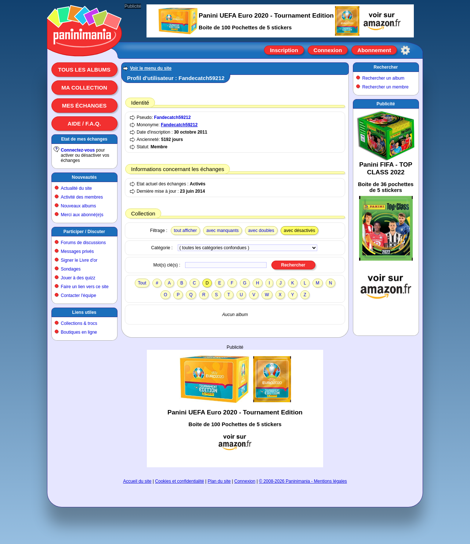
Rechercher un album (383, 78)
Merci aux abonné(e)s (82, 214)
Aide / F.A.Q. (84, 123)
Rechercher (385, 67)
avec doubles (261, 230)
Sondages (71, 269)
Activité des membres (82, 197)
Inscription (284, 50)
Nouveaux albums (78, 205)
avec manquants (222, 230)
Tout (142, 283)
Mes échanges (84, 105)
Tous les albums (84, 69)
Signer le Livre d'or (79, 260)
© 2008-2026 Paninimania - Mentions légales (303, 481)
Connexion (328, 50)
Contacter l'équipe (78, 295)
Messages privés (77, 251)
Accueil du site (137, 481)
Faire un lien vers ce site (85, 286)
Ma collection (84, 87)
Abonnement (374, 50)
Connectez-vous (78, 150)
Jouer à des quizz (78, 277)
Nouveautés (84, 177)
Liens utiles (84, 312)
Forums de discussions (83, 242)
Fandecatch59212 (172, 117)
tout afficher (185, 230)
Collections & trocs (79, 323)
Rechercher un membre (385, 87)
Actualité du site (76, 188)
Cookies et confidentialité (179, 481)
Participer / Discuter (84, 231)
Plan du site (219, 481)
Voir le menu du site (150, 68)
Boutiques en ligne (79, 332)
